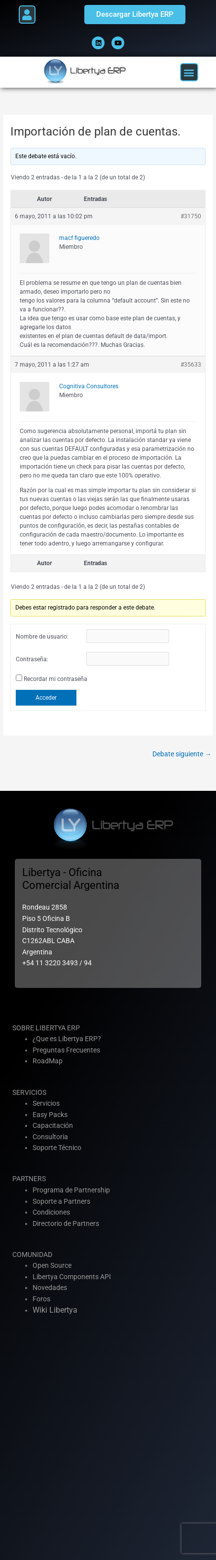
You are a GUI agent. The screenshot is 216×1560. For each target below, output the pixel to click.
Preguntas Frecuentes (66, 1050)
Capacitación (53, 1125)
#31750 (190, 216)
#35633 (190, 364)
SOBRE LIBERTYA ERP (46, 1028)
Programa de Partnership (71, 1190)
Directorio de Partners (66, 1223)
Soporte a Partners (61, 1201)
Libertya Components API (72, 1277)
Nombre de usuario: (42, 636)
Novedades (50, 1287)
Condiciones (51, 1212)
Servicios (46, 1103)
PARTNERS (29, 1179)
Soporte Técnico (57, 1148)
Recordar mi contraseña (55, 679)
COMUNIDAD (32, 1254)
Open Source (52, 1265)
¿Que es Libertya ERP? (67, 1039)
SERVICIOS (29, 1092)
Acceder (46, 697)
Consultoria (50, 1137)
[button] (27, 14)
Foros (41, 1299)
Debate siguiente (182, 754)
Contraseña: (32, 659)
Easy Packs (50, 1115)
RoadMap (48, 1061)
